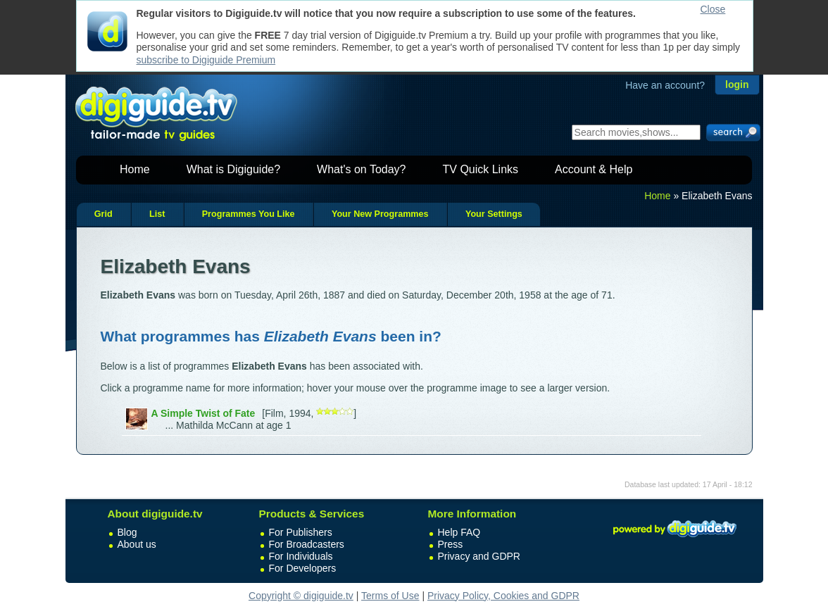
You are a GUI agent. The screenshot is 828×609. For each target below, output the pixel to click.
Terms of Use (390, 595)
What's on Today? (361, 169)
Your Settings (493, 214)
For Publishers (300, 532)
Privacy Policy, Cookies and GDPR (503, 595)
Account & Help (593, 169)
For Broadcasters (306, 544)
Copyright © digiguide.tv (301, 595)
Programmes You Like (248, 214)
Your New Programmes (380, 214)
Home (135, 169)
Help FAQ (459, 532)
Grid (103, 214)
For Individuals (301, 556)
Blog (127, 532)
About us (137, 544)
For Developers (303, 568)
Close (713, 9)
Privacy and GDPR (479, 556)
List (157, 214)
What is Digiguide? (233, 169)
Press (450, 544)
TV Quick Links (480, 169)
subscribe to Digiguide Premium (206, 59)
